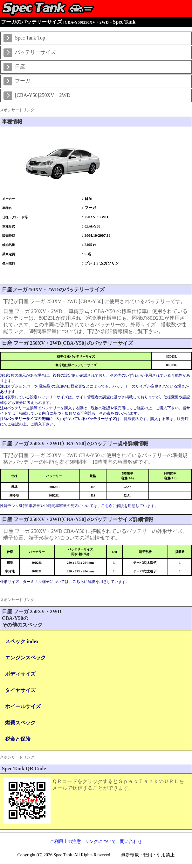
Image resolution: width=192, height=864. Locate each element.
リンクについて (100, 841)
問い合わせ (131, 841)
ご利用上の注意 (65, 841)
